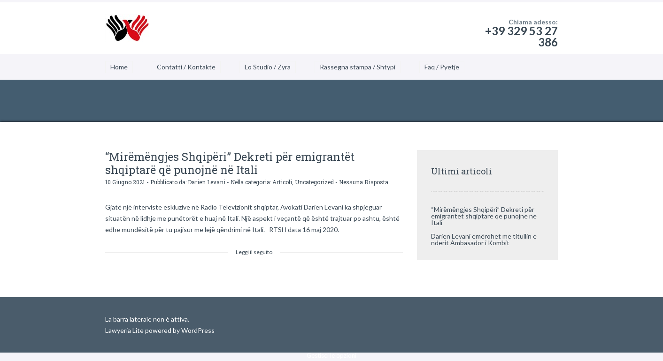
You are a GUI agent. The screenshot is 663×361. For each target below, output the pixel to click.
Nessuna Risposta (363, 182)
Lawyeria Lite (125, 330)
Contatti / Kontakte (186, 67)
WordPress (197, 330)
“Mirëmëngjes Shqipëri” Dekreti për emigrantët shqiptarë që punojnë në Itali (230, 163)
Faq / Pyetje (441, 67)
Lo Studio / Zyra (268, 67)
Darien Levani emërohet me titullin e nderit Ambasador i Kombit (484, 239)
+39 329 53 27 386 (521, 36)
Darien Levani (206, 182)
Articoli (282, 182)
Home (119, 67)
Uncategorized (314, 182)
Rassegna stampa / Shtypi (357, 67)
